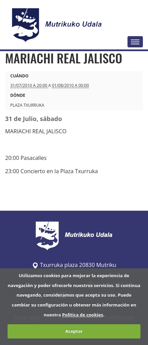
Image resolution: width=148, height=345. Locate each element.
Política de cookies (82, 315)
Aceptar (74, 331)
